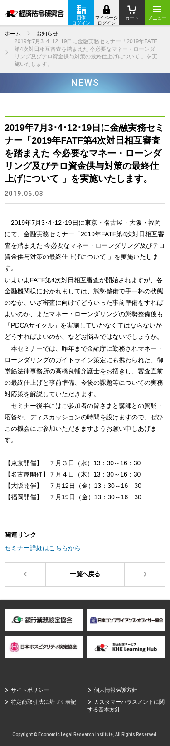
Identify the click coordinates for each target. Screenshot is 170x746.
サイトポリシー (30, 690)
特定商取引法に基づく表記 (43, 702)
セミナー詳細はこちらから (43, 548)
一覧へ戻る (85, 573)
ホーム (13, 33)
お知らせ (47, 33)
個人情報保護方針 (115, 690)
